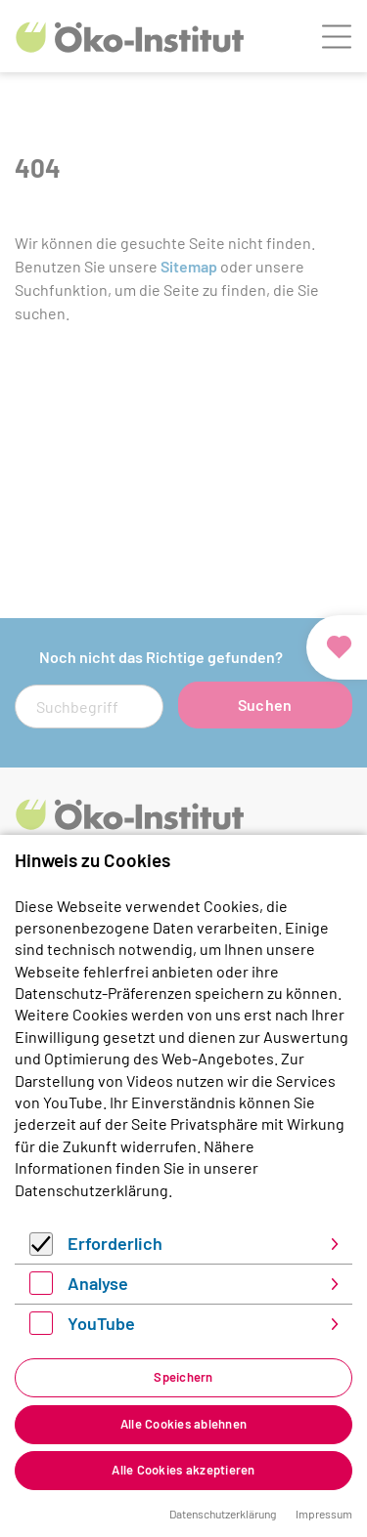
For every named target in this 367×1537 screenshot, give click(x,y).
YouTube (101, 1323)
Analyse (98, 1283)
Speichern (183, 1377)
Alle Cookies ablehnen (183, 1424)
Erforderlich (115, 1243)
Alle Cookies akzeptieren (183, 1469)
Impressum (324, 1513)
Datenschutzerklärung (91, 1190)
